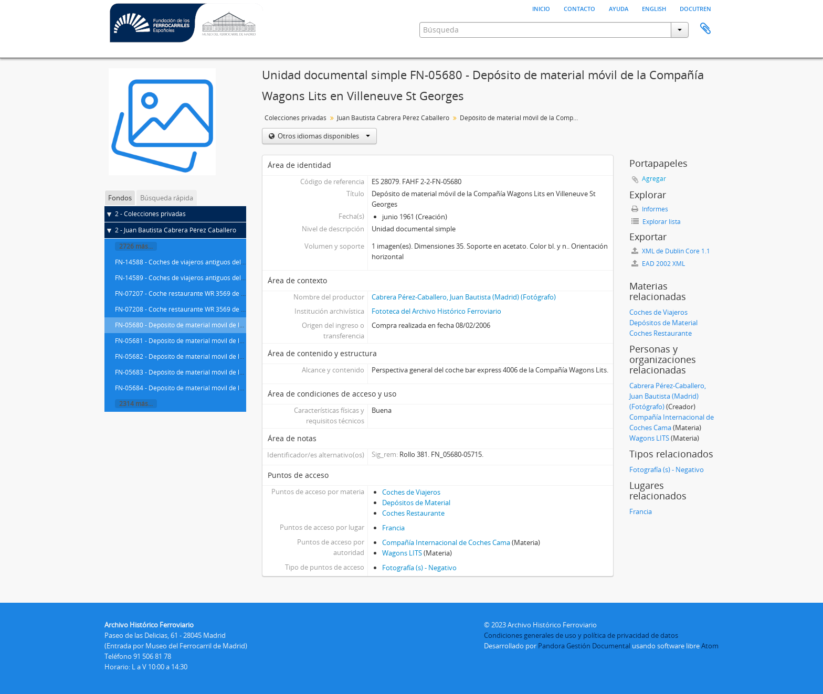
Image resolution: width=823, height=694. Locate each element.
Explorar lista (656, 221)
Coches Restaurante (413, 513)
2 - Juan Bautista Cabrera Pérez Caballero (175, 230)
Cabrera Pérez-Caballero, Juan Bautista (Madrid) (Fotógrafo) (464, 297)
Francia (393, 527)
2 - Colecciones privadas (150, 213)
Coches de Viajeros (411, 492)
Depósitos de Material (416, 502)
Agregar (654, 178)
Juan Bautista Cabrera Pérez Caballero (393, 117)
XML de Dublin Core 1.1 (670, 251)
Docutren (695, 8)
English (654, 8)
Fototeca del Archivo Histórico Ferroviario (436, 311)
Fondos (120, 197)
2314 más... (136, 403)
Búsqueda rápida (166, 197)
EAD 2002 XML (658, 263)
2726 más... (136, 246)
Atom (710, 645)
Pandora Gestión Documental (584, 645)
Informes (649, 209)
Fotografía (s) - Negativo (419, 567)
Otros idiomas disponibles (323, 136)
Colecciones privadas (295, 117)
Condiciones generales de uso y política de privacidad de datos (581, 635)
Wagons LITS (402, 553)
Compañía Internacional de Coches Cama (446, 542)
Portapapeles (705, 29)
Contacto (579, 8)
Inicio (541, 8)
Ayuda (618, 8)
